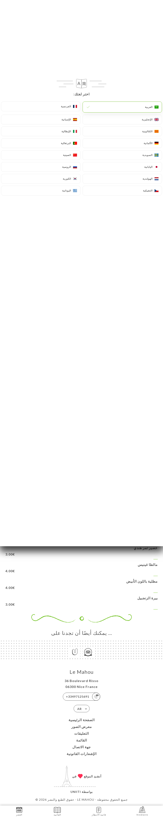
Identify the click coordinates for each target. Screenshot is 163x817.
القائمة (81, 740)
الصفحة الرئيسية (82, 720)
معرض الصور (81, 727)
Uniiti (75, 792)
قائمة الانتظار (99, 811)
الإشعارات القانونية (82, 754)
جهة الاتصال (81, 747)
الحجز (19, 811)
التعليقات (81, 733)
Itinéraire (142, 811)
